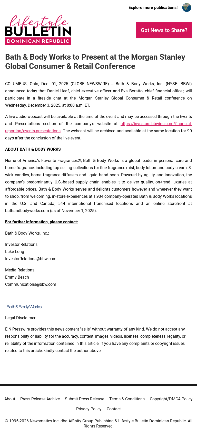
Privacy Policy (89, 409)
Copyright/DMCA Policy (171, 399)
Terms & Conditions (127, 399)
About (9, 399)
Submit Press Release (84, 399)
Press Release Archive (40, 399)
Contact (114, 409)
